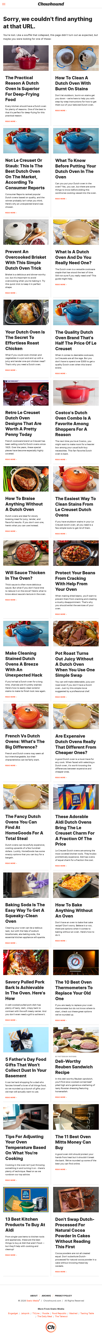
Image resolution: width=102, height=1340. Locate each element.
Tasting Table (87, 1313)
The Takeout (61, 1316)
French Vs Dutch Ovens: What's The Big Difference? (25, 741)
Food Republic (59, 1313)
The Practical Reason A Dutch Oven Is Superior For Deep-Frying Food (22, 88)
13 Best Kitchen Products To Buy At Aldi (25, 1225)
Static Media (32, 1300)
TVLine (35, 1313)
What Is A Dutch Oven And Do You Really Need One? (73, 257)
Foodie (45, 1313)
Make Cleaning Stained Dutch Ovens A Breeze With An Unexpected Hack (23, 664)
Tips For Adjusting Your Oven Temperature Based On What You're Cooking (25, 1147)
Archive (46, 1295)
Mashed (73, 1313)
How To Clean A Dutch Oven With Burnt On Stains (73, 83)
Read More (10, 121)
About (34, 1295)
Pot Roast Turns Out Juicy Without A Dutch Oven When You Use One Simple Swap (75, 664)
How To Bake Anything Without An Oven (74, 910)
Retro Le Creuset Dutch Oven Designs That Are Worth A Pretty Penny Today (23, 423)
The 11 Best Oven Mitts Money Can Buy (73, 1142)
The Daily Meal (44, 1316)
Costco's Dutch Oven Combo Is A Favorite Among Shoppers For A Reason (73, 423)
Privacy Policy (63, 1295)
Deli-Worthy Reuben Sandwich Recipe (74, 1067)
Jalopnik (25, 1313)
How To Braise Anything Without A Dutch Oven (24, 504)
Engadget (13, 1313)
